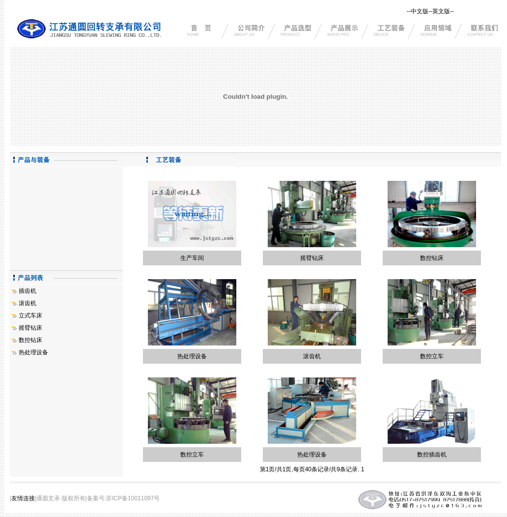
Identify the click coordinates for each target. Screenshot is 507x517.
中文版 (419, 11)
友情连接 (23, 498)
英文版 (441, 11)
